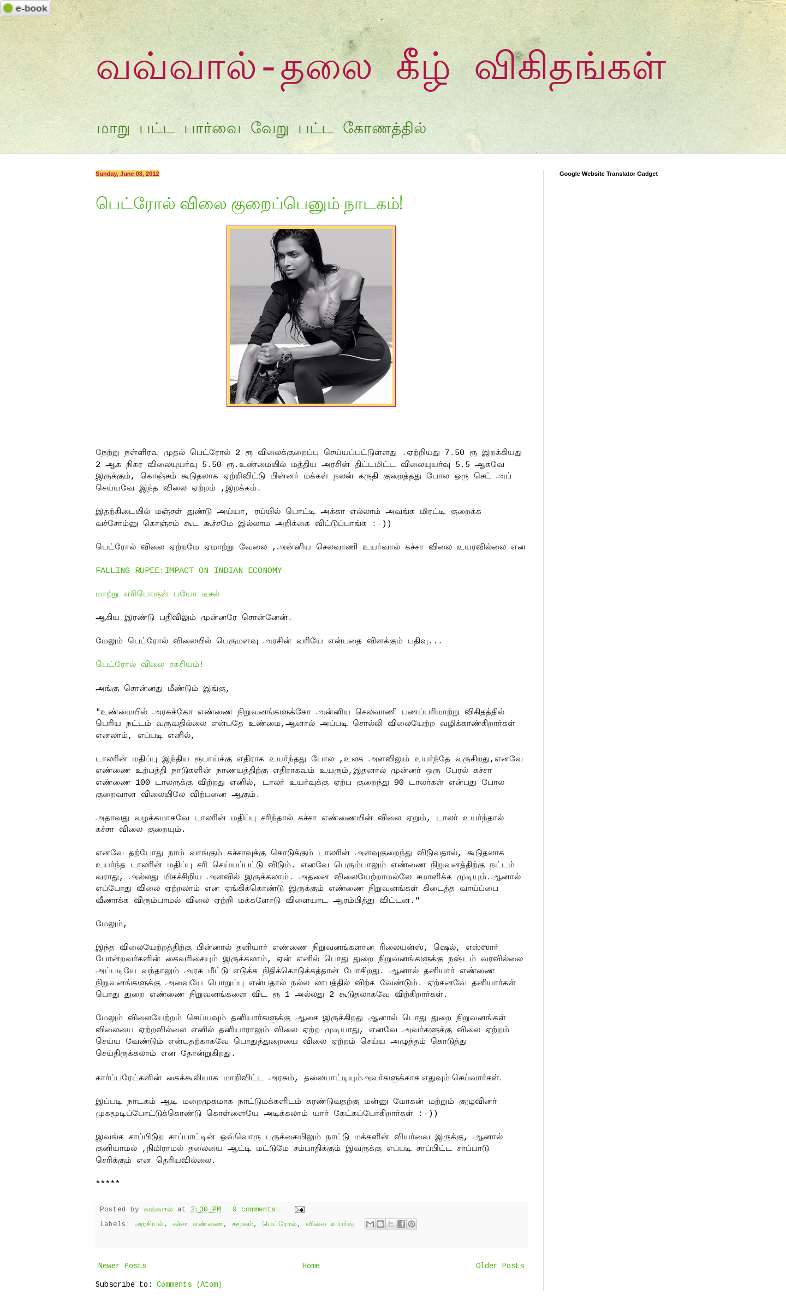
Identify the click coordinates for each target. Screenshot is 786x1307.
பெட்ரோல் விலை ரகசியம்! (150, 665)
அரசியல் (149, 1224)
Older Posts (500, 1266)
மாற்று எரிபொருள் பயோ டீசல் (157, 594)
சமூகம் (242, 1224)
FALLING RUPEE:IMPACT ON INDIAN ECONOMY (189, 571)
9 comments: (259, 1210)
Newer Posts (122, 1266)
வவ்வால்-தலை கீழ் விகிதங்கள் (381, 69)
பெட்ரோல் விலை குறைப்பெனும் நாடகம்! (249, 202)
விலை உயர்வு (330, 1224)
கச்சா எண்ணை (197, 1224)
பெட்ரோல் (279, 1224)
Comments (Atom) (189, 1284)
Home (311, 1266)
